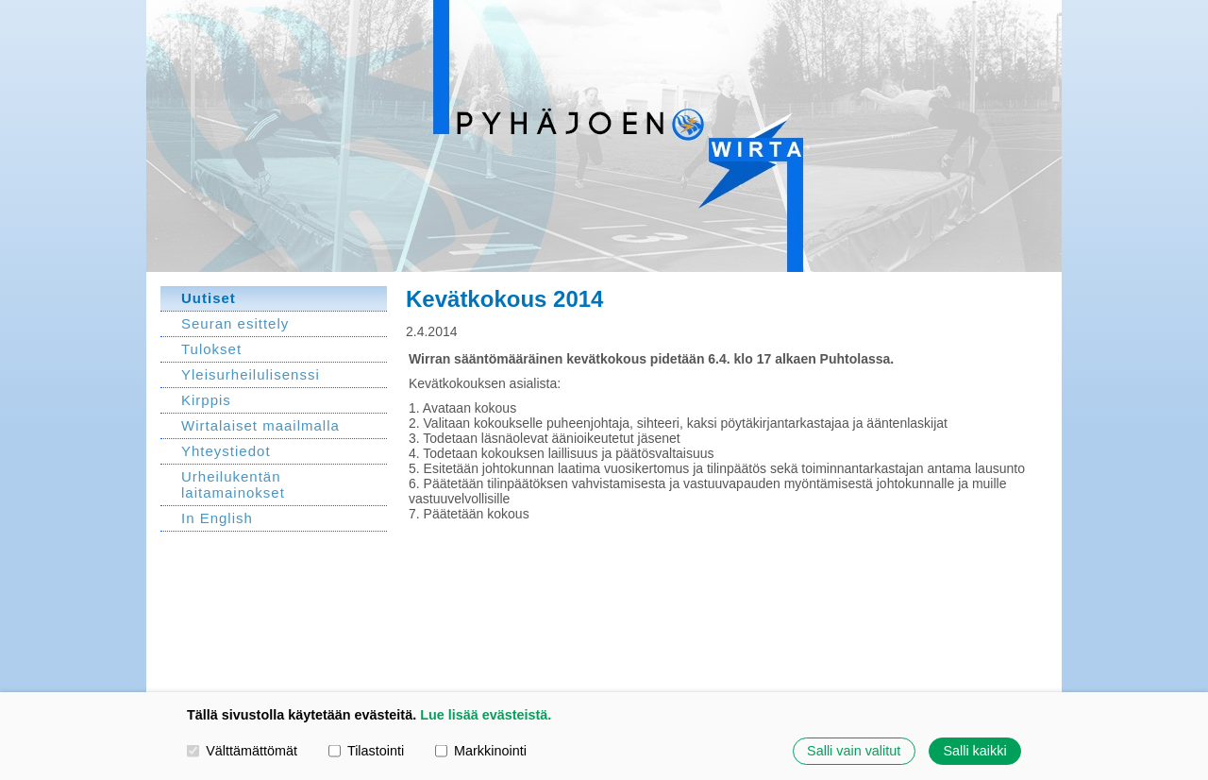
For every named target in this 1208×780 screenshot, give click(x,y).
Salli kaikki (974, 750)
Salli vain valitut (853, 750)
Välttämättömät (242, 750)
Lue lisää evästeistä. (485, 714)
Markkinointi (481, 750)
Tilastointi (366, 750)
